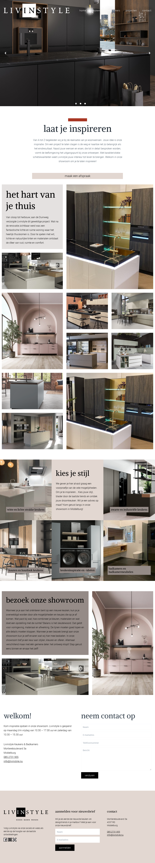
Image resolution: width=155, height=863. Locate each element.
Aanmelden (65, 847)
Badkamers (113, 10)
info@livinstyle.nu (13, 761)
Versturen (90, 775)
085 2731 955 (11, 757)
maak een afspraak (77, 176)
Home (82, 10)
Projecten (131, 10)
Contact (146, 10)
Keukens (96, 10)
